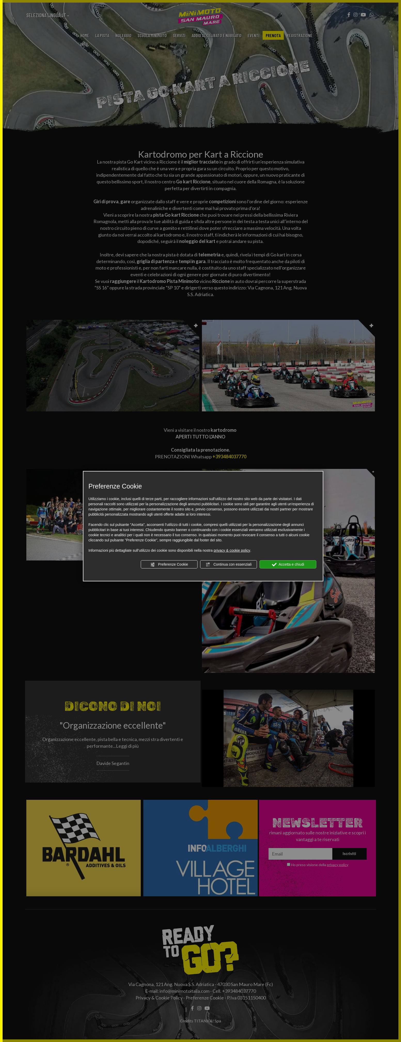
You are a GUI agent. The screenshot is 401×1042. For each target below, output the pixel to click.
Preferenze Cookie (169, 564)
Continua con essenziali (229, 564)
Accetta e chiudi (288, 564)
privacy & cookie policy (232, 550)
